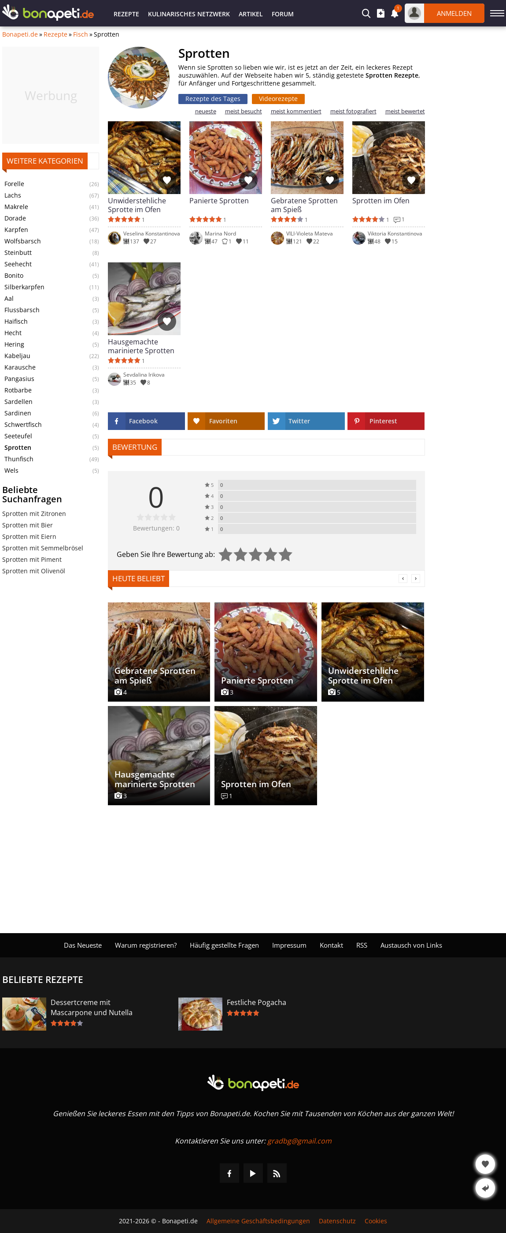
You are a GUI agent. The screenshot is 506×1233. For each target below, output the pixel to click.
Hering (14, 344)
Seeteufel (18, 436)
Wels (11, 470)
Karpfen (16, 229)
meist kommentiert (296, 111)
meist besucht (243, 111)
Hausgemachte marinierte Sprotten (141, 346)
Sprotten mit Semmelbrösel (42, 548)
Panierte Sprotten (219, 201)
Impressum (289, 945)
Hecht (13, 332)
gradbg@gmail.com (299, 1141)
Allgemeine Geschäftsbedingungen (258, 1221)
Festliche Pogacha (256, 1002)
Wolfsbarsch (22, 241)
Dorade (15, 218)
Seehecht (18, 264)
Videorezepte (278, 98)
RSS (361, 945)
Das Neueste (83, 945)
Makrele (16, 206)
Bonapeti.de (20, 34)
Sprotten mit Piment (32, 559)
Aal (9, 298)
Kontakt (331, 945)
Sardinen (17, 413)
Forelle (14, 183)
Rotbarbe (18, 390)
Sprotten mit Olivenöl (33, 571)
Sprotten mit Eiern (29, 536)
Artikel (251, 14)
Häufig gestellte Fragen (224, 945)
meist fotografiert (353, 111)
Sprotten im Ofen (381, 201)
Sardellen (18, 401)
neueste (205, 111)
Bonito (13, 275)
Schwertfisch (23, 424)
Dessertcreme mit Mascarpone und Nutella (92, 1007)
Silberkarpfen (24, 287)
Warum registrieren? (146, 945)
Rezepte (126, 14)
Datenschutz (337, 1221)
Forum (283, 14)
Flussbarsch (22, 310)
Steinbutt (18, 252)
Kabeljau (17, 355)
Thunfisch (18, 459)
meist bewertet (405, 111)
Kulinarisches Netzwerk (189, 14)
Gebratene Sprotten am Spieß (304, 205)
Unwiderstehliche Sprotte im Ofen (137, 205)
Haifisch (16, 321)
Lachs (12, 195)
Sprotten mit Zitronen (34, 513)
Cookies (376, 1221)
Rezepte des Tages (212, 98)
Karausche (20, 367)
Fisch (80, 34)
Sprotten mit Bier (27, 525)
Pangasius (19, 378)
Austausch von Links (411, 945)
